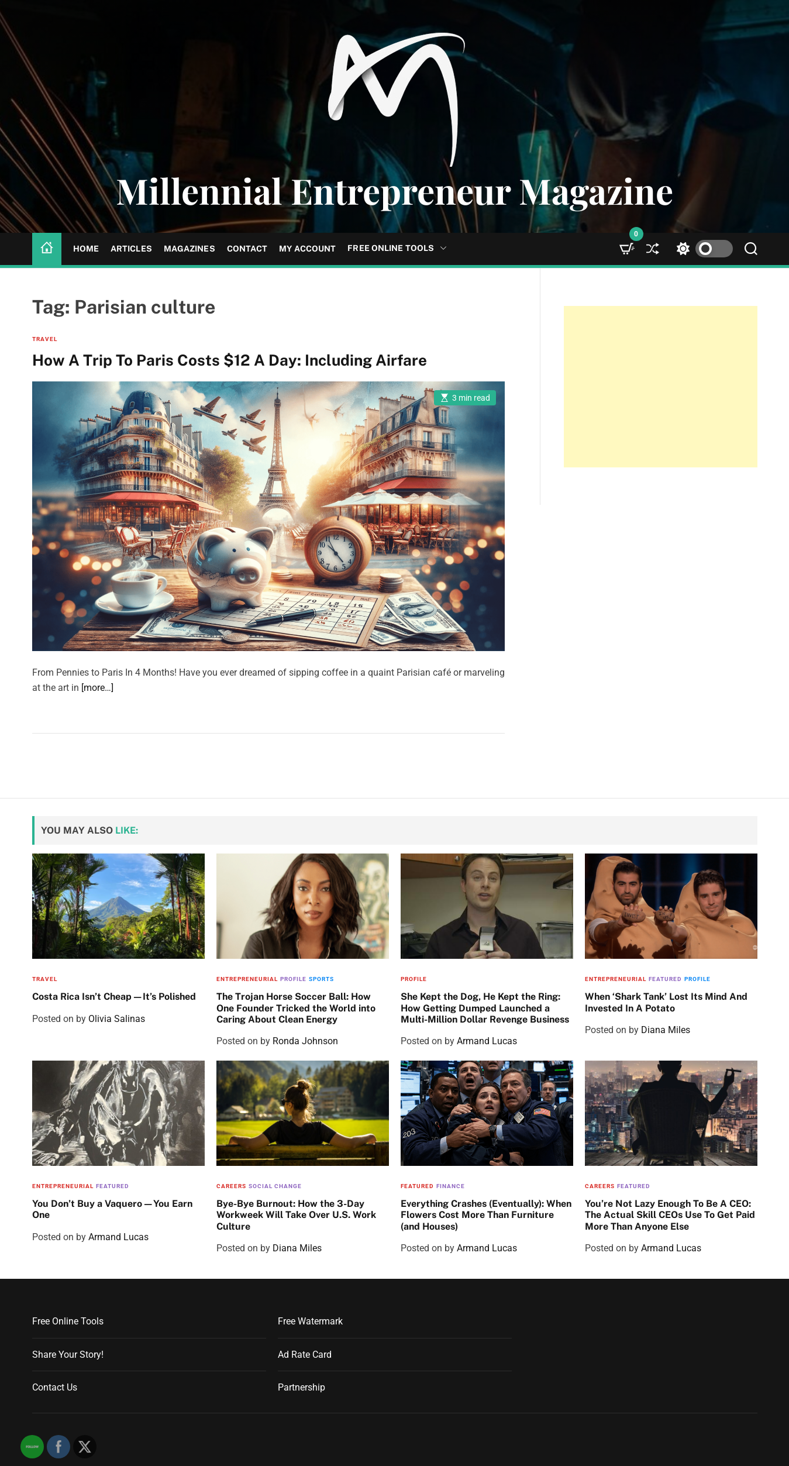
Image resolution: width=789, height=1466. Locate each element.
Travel (44, 339)
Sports (321, 979)
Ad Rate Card (305, 1354)
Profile (293, 979)
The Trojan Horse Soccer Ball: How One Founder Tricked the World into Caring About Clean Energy (295, 1007)
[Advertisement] (660, 386)
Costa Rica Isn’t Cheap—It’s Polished (114, 996)
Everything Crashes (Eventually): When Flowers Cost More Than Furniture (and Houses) (486, 1214)
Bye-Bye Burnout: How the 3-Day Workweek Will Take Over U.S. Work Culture (296, 1214)
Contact (247, 248)
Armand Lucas (487, 1041)
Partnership (301, 1387)
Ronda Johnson (305, 1041)
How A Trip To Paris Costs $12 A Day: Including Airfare (229, 360)
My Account (307, 248)
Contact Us (54, 1387)
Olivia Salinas (116, 1018)
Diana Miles (665, 1029)
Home (86, 248)
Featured (665, 979)
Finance (450, 1186)
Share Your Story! (68, 1354)
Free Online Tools (397, 248)
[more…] (97, 687)
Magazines (189, 248)
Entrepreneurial (247, 979)
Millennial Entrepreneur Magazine (394, 190)
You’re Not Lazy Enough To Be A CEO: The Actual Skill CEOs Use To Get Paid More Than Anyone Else (670, 1214)
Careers (231, 1186)
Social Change (275, 1186)
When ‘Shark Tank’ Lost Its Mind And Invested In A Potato (666, 1002)
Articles (131, 248)
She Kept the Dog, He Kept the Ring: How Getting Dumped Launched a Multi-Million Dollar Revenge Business (485, 1007)
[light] (702, 249)
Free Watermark (310, 1321)
